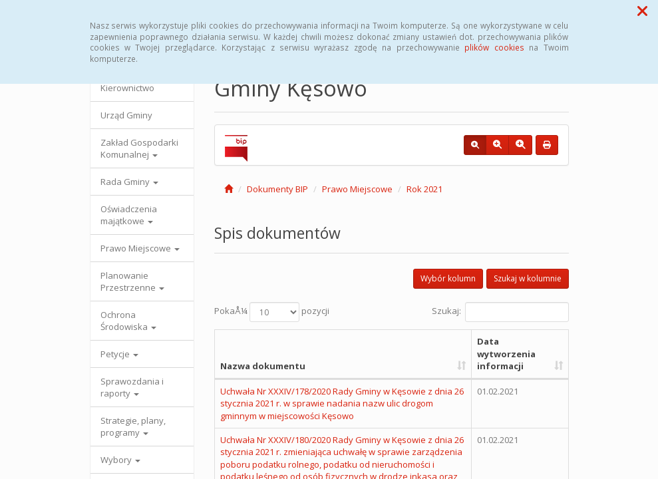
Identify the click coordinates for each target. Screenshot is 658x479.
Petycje (119, 354)
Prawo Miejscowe (140, 248)
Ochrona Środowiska (128, 321)
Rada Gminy (129, 182)
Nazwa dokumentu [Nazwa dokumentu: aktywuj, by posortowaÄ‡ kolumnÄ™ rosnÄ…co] (262, 366)
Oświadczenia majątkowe (128, 215)
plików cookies (494, 47)
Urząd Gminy (126, 115)
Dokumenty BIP (277, 189)
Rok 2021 (424, 189)
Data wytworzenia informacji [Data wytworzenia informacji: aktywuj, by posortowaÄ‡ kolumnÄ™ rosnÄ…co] (506, 353)
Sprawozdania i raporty (132, 387)
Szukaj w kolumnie (528, 278)
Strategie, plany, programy (133, 426)
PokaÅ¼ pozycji (271, 312)
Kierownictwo (127, 88)
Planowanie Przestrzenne (132, 281)
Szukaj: (500, 312)
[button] (642, 10)
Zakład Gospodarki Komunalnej (139, 148)
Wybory (120, 460)
